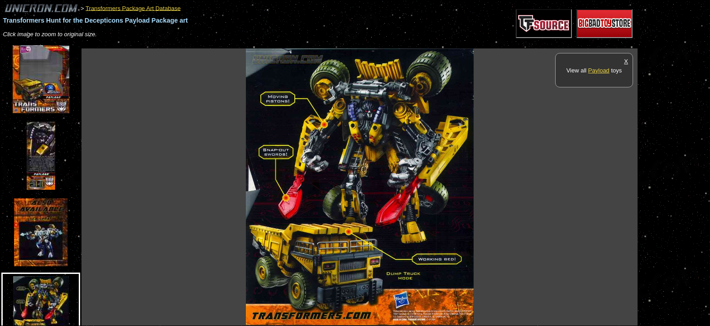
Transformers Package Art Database (133, 8)
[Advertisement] (246, 43)
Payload (598, 70)
